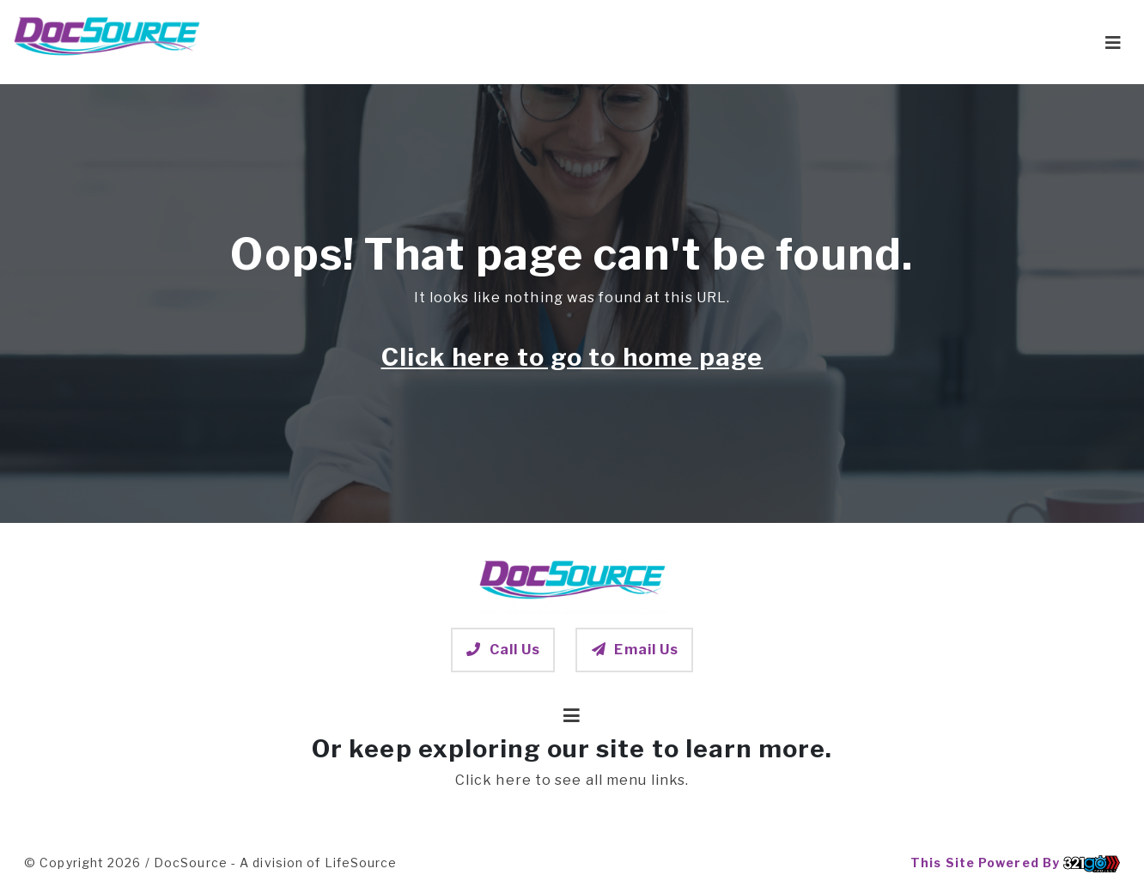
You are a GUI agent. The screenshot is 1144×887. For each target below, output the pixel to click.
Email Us (634, 649)
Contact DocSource (989, 41)
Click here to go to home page (572, 357)
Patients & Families (662, 41)
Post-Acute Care (822, 41)
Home (543, 41)
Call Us (503, 649)
